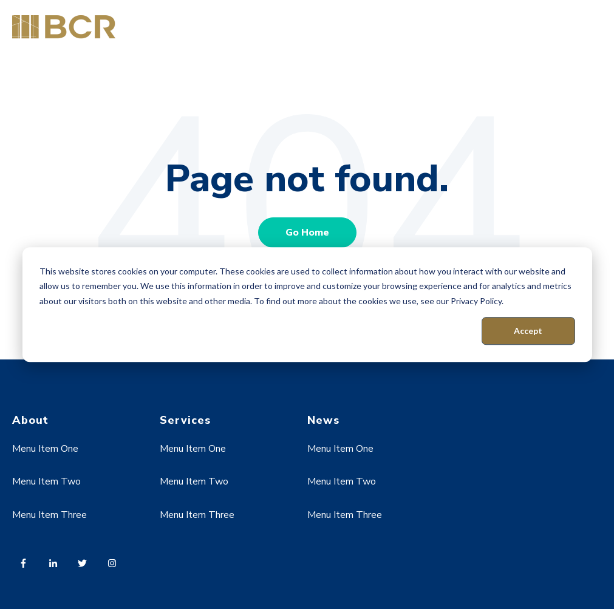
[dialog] (307, 304)
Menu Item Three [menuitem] (49, 515)
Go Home (307, 232)
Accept (528, 330)
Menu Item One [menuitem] (45, 448)
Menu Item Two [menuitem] (46, 481)
